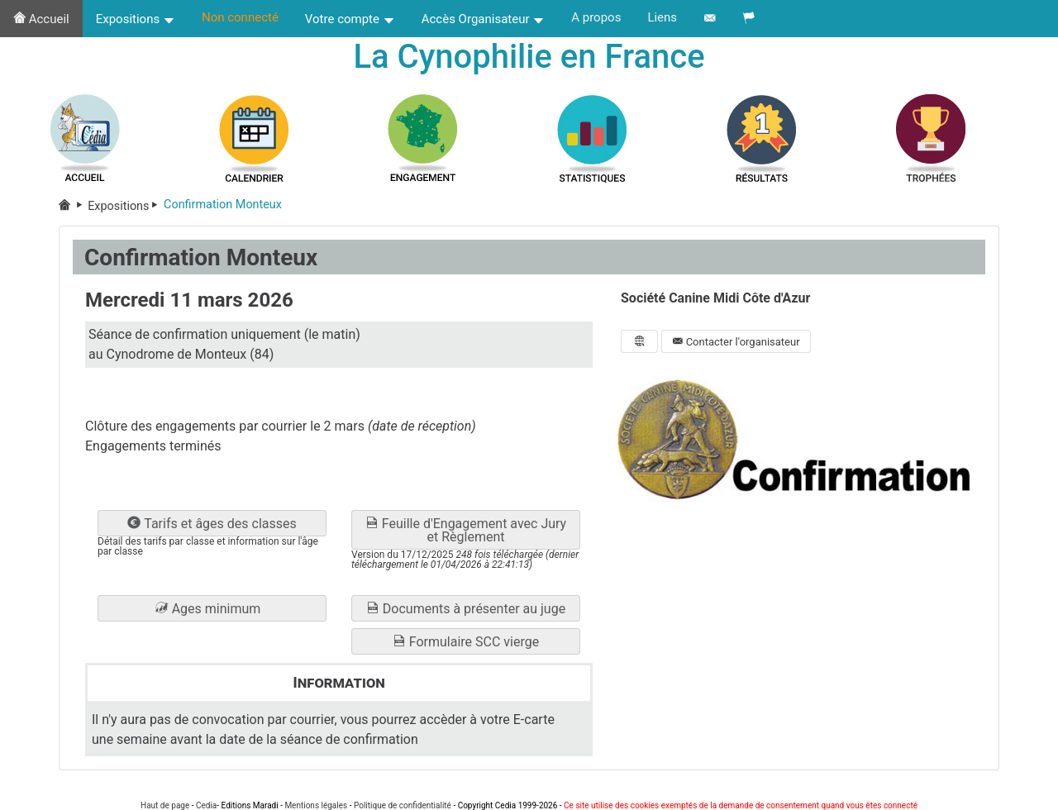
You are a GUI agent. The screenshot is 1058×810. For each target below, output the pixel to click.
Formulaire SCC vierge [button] (466, 642)
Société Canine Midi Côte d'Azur (715, 298)
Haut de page (165, 805)
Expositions (135, 19)
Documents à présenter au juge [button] (465, 609)
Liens (662, 17)
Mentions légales (315, 805)
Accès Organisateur (484, 19)
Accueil (41, 19)
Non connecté (240, 17)
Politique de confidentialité (402, 805)
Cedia (206, 805)
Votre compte (350, 19)
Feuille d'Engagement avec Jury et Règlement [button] (465, 530)
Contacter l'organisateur (735, 342)
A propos (596, 17)
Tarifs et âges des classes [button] (211, 523)
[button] (212, 608)
